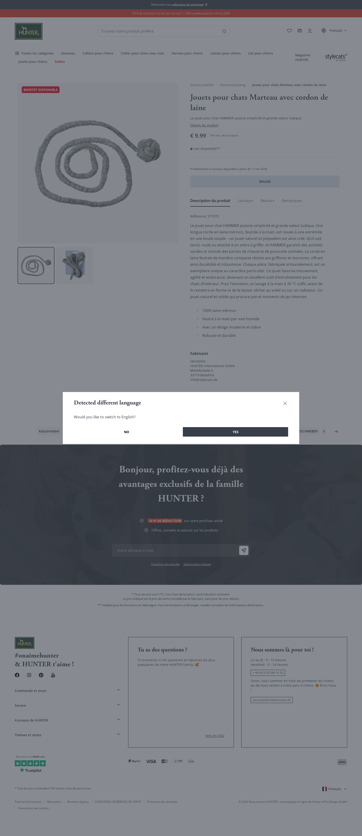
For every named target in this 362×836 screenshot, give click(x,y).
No (126, 432)
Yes (235, 432)
